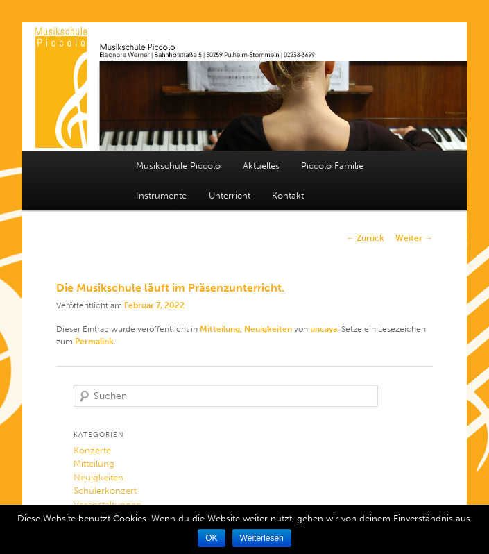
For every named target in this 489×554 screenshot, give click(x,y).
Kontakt (288, 195)
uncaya (323, 329)
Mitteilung (220, 329)
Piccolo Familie (332, 165)
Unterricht (229, 195)
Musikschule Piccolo (178, 165)
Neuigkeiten (268, 329)
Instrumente (161, 195)
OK (211, 538)
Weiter (414, 238)
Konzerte (92, 450)
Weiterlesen (262, 538)
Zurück (365, 238)
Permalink (94, 341)
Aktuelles (261, 165)
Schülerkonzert (105, 490)
